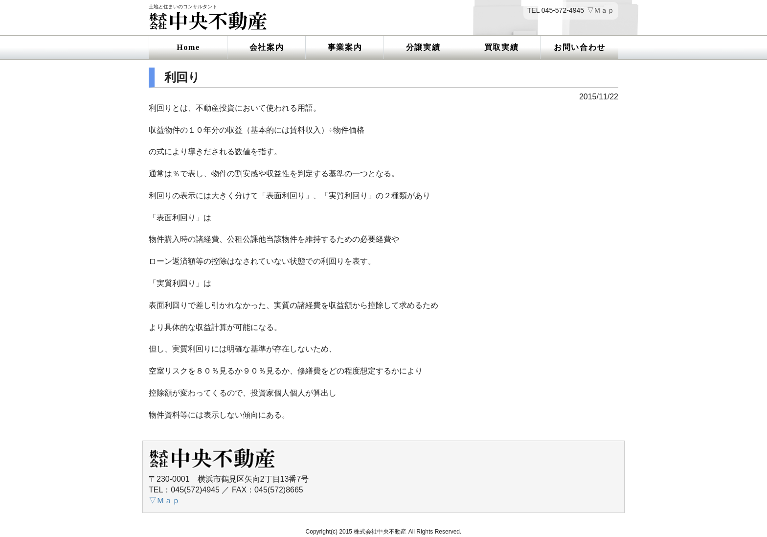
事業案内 (345, 47)
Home (188, 47)
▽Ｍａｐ (600, 10)
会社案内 (266, 47)
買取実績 (501, 47)
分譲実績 (423, 47)
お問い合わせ (580, 47)
